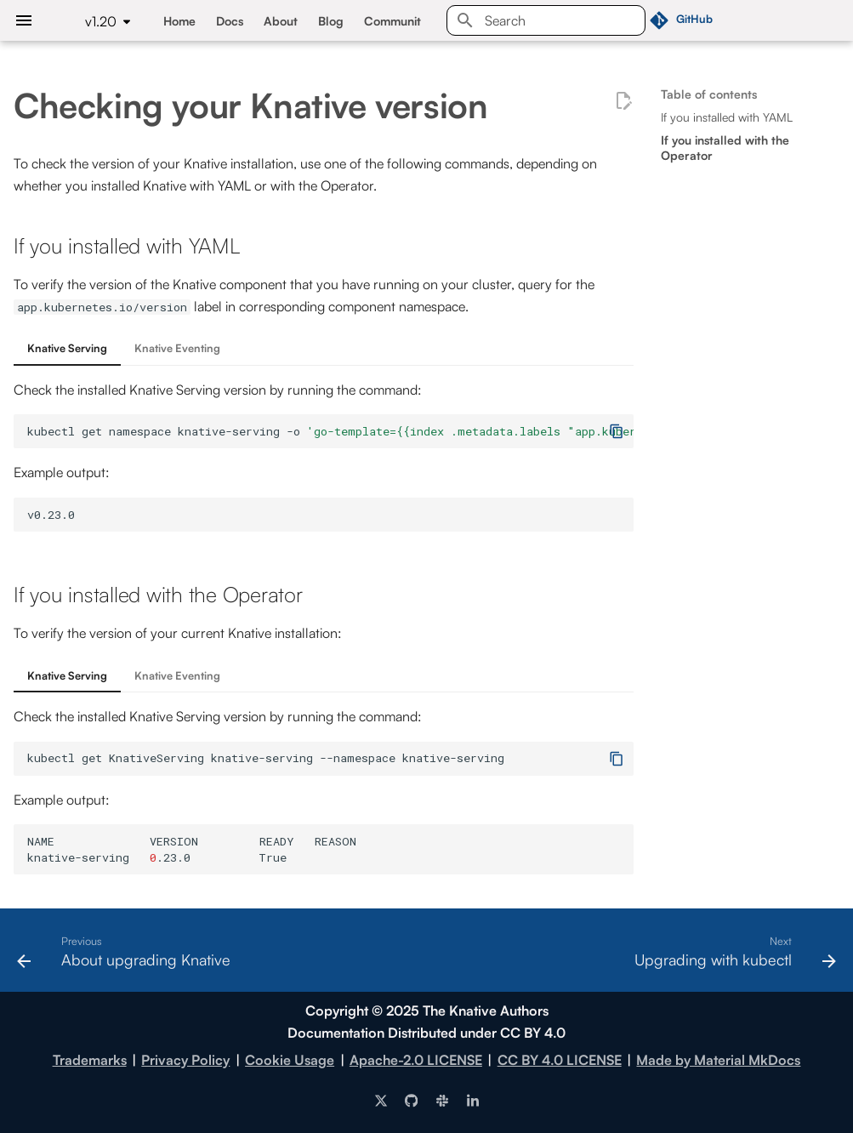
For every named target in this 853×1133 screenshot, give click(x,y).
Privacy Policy (185, 1059)
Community (395, 21)
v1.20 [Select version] (101, 21)
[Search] (545, 20)
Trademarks (90, 1059)
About (281, 21)
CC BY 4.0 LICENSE (560, 1059)
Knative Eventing (177, 348)
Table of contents (709, 94)
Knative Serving (67, 348)
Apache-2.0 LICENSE (416, 1059)
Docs (229, 21)
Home (179, 21)
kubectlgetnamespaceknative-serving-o (330, 431)
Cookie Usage (289, 1059)
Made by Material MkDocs (718, 1059)
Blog (331, 21)
